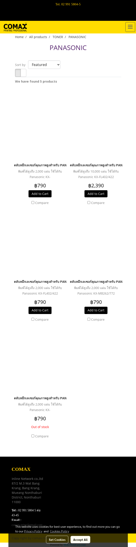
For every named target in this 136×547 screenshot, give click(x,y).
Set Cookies (57, 539)
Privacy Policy (62, 485)
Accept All (80, 539)
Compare (42, 203)
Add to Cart (40, 194)
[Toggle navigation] (130, 27)
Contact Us (59, 496)
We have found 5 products (36, 81)
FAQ (55, 491)
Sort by (21, 65)
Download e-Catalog (66, 474)
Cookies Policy (59, 531)
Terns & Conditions (65, 480)
